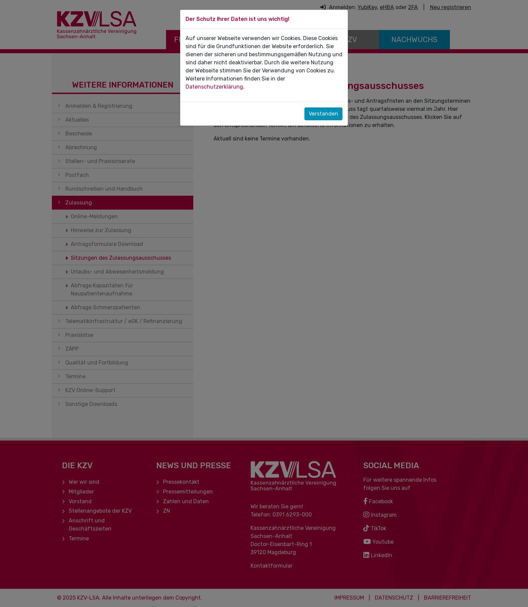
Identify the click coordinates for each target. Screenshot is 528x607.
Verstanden (323, 113)
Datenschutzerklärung (214, 87)
